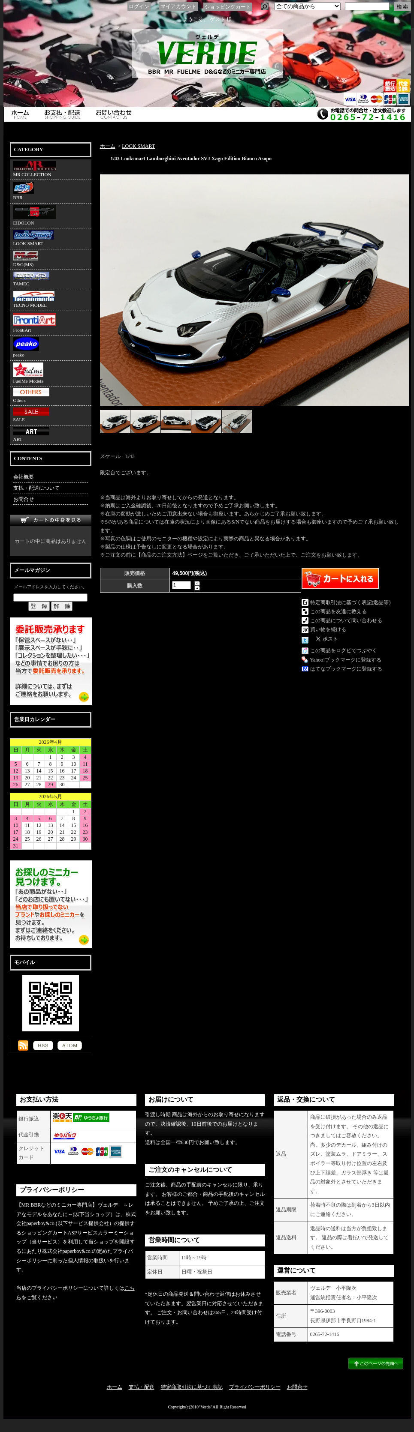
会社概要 (23, 477)
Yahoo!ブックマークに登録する (346, 660)
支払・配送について (64, 114)
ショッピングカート (228, 7)
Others (31, 395)
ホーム (21, 114)
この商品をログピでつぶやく (343, 650)
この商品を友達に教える (338, 611)
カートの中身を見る (50, 520)
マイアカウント (178, 6)
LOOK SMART (33, 238)
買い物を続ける (328, 629)
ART (31, 434)
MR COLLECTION (34, 169)
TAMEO (31, 279)
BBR (23, 191)
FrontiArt (34, 323)
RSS (43, 1045)
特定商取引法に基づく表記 (192, 1387)
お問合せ (116, 114)
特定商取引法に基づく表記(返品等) (350, 602)
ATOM (69, 1045)
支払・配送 (141, 1387)
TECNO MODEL (33, 299)
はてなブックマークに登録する (346, 669)
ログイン (139, 6)
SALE (31, 414)
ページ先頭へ (375, 1363)
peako (26, 347)
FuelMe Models (28, 372)
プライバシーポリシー (255, 1387)
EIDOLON (34, 215)
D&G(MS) (25, 259)
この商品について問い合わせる (346, 620)
